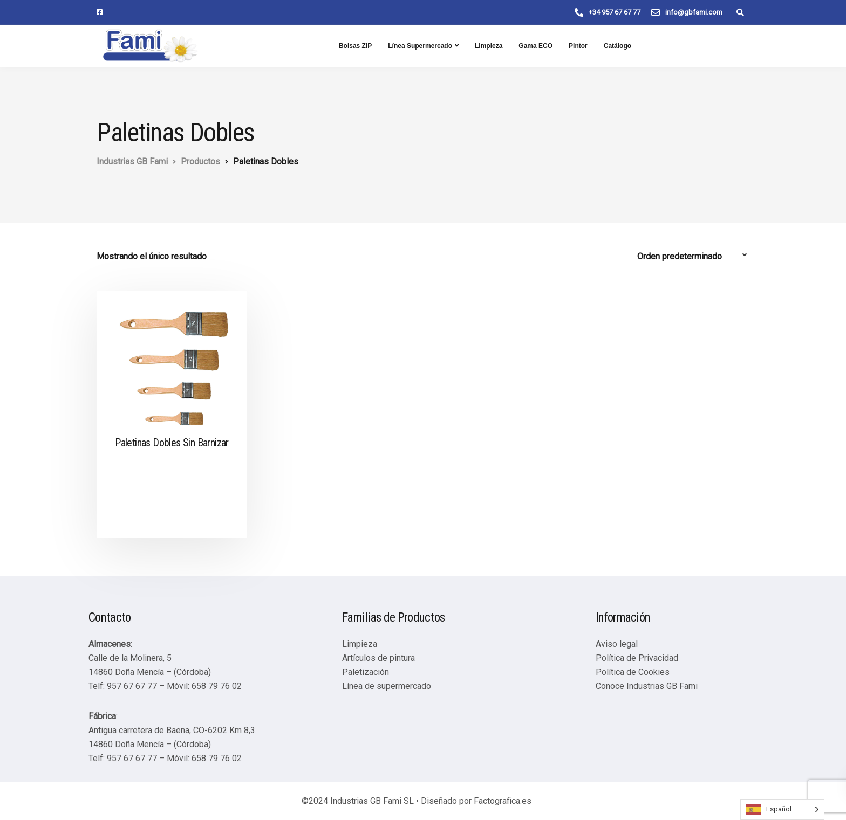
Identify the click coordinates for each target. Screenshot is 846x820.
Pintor (578, 46)
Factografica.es (502, 801)
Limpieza (488, 46)
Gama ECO (535, 46)
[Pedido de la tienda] (693, 257)
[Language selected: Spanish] (782, 809)
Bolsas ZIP (355, 46)
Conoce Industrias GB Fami (647, 686)
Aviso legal (617, 644)
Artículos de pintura (378, 658)
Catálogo (617, 46)
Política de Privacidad (637, 658)
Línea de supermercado (386, 686)
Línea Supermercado (420, 46)
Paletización (365, 672)
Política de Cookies (633, 672)
